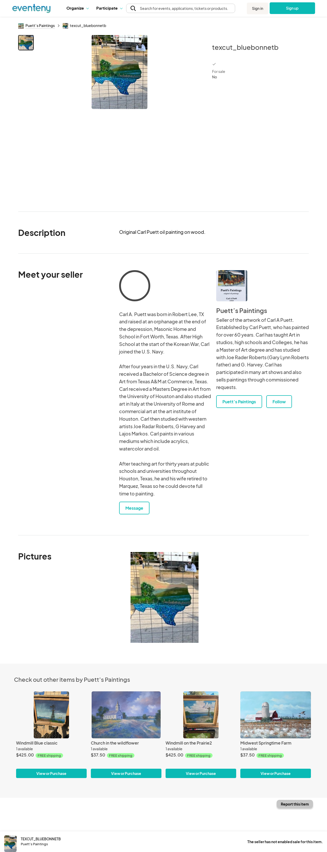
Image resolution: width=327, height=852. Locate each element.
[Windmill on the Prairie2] (201, 714)
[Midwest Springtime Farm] (275, 714)
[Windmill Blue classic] (51, 714)
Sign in (257, 8)
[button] (77, 8)
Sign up (292, 8)
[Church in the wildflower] (126, 714)
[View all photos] (119, 119)
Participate (109, 7)
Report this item (295, 804)
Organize (77, 7)
